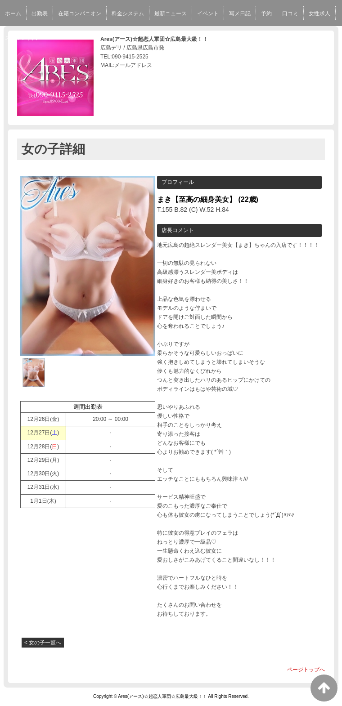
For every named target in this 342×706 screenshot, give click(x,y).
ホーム (13, 13)
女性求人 (319, 13)
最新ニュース (170, 13)
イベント (208, 13)
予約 (266, 13)
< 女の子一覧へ (42, 642)
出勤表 (40, 13)
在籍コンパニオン (79, 13)
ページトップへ (306, 669)
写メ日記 (240, 13)
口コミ (290, 13)
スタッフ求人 (21, 38)
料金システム (128, 13)
